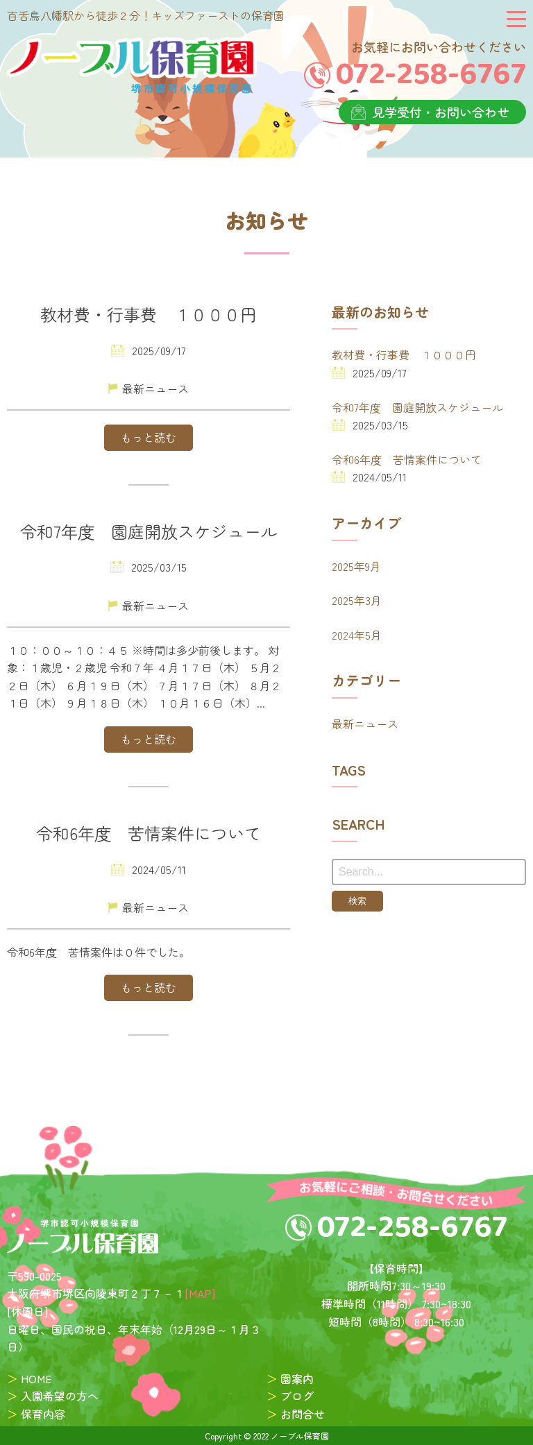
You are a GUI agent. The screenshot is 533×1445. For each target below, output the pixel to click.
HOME (36, 1378)
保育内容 (43, 1413)
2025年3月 (357, 600)
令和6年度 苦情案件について (407, 459)
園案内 (297, 1378)
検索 (357, 901)
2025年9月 (356, 566)
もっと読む (148, 437)
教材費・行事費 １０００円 (404, 354)
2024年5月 (357, 634)
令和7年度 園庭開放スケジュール (417, 407)
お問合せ (302, 1413)
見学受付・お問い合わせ (440, 112)
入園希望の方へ (60, 1395)
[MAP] (200, 1293)
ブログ (297, 1395)
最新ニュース (365, 723)
